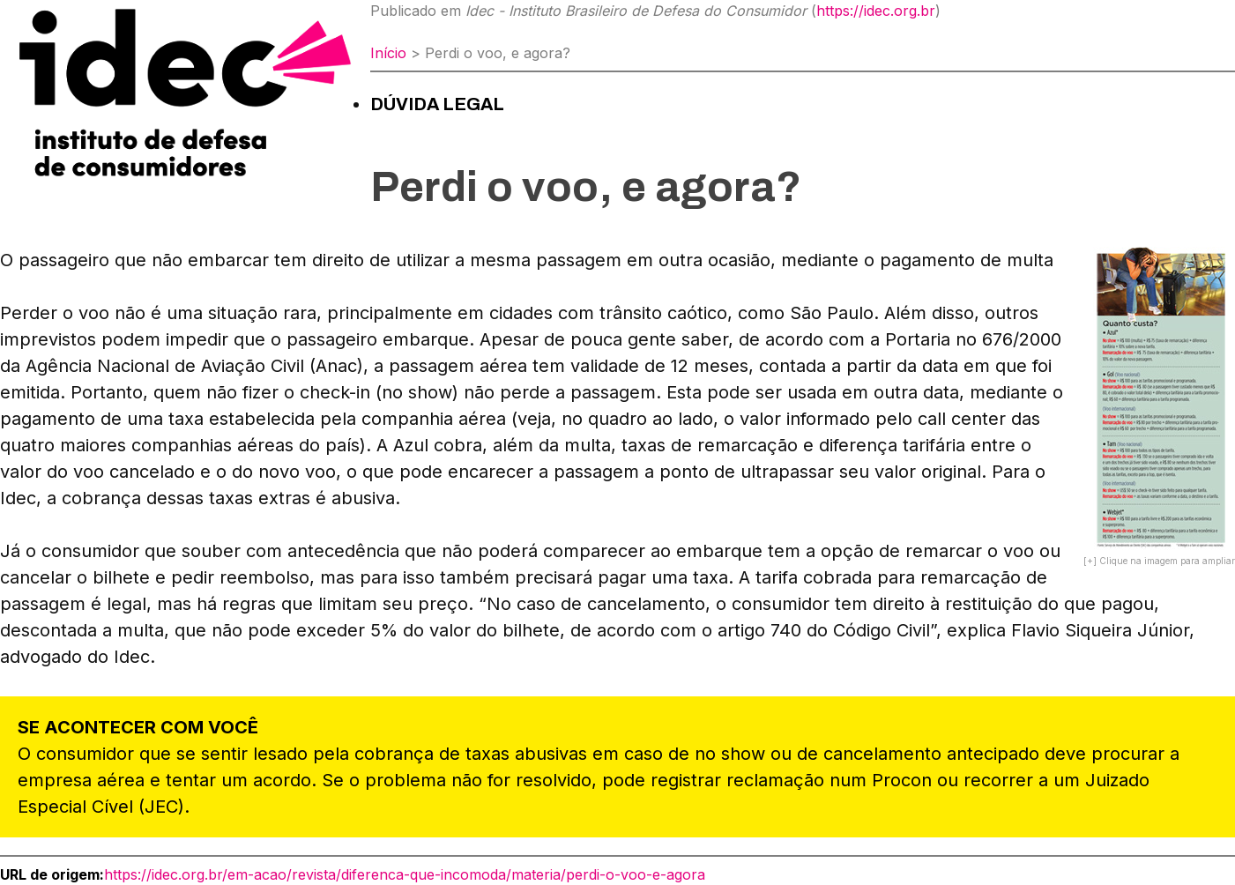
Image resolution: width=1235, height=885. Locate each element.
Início (388, 53)
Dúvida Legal (437, 104)
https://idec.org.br (875, 10)
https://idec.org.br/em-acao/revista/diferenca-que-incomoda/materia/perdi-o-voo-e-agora (404, 874)
